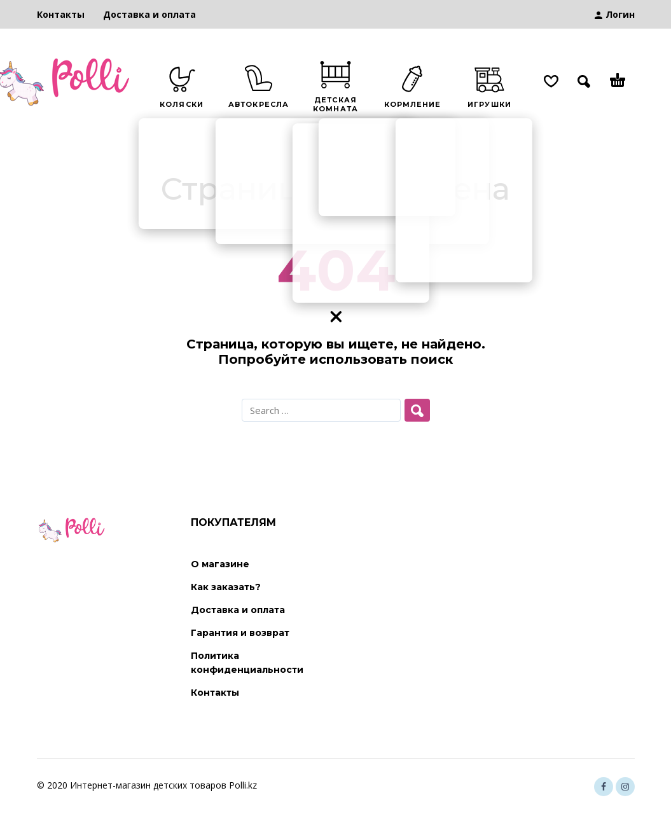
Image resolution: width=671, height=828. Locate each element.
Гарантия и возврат (240, 632)
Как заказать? (226, 587)
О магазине (220, 564)
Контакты (61, 14)
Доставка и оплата (149, 14)
